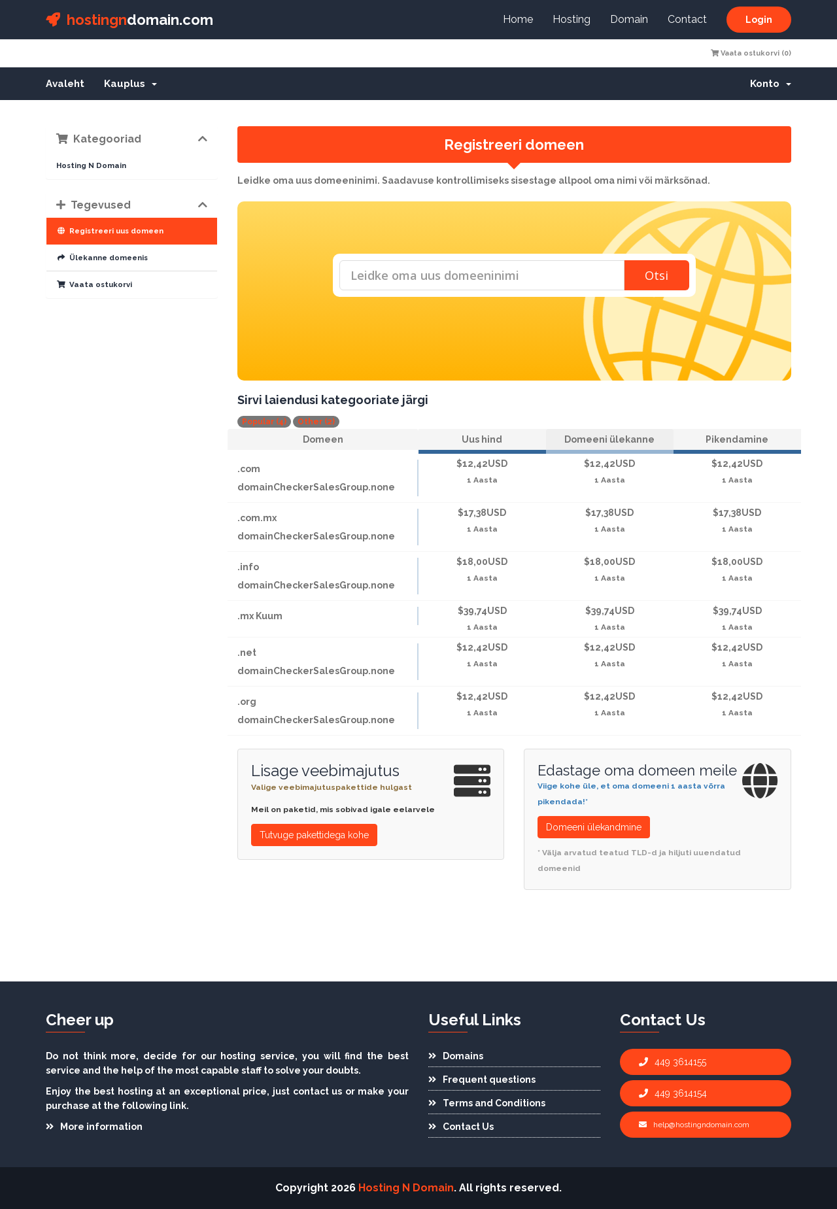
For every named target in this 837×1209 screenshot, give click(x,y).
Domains (455, 1056)
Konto (770, 84)
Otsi (656, 275)
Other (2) (316, 421)
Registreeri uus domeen (109, 230)
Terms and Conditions (486, 1103)
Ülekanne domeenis (102, 257)
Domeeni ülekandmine (593, 827)
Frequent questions (482, 1079)
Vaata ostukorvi (94, 284)
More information (94, 1126)
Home (518, 19)
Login (758, 19)
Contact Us (461, 1126)
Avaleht (65, 84)
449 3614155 (672, 1062)
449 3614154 (673, 1093)
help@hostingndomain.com (694, 1124)
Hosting (571, 19)
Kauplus (130, 84)
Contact (687, 19)
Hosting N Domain (91, 165)
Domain (629, 19)
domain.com (129, 19)
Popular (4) (264, 421)
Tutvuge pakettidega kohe (314, 835)
